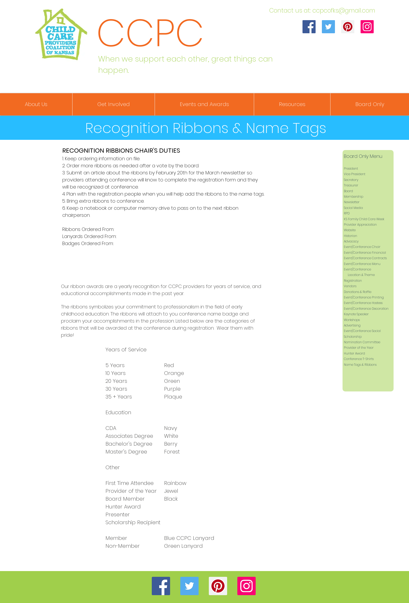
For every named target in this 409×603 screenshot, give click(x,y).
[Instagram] (367, 26)
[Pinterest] (347, 26)
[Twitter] (328, 26)
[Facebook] (309, 26)
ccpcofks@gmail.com (343, 10)
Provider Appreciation (360, 224)
